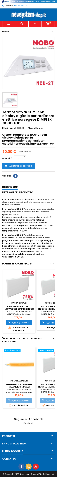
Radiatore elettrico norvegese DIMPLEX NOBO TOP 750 (19, 309)
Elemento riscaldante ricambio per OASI (19, 385)
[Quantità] (18, 158)
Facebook (29, 423)
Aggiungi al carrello (18, 166)
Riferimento (8, 128)
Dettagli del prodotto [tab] (17, 192)
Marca (31, 128)
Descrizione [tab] (10, 187)
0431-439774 (20, 5)
